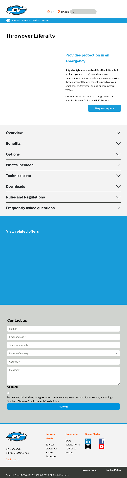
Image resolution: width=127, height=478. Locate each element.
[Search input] (86, 11)
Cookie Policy (113, 470)
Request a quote (104, 108)
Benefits (13, 143)
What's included (20, 164)
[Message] (63, 376)
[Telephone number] (63, 345)
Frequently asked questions (30, 207)
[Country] (63, 362)
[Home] (8, 20)
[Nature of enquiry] (63, 353)
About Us (16, 20)
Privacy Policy (90, 470)
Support (45, 20)
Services (36, 20)
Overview (14, 132)
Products (26, 20)
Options (13, 154)
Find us (63, 11)
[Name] (63, 329)
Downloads (15, 186)
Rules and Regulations (25, 197)
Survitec (50, 444)
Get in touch (12, 459)
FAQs (68, 440)
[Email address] (63, 337)
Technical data (18, 175)
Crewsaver (51, 448)
